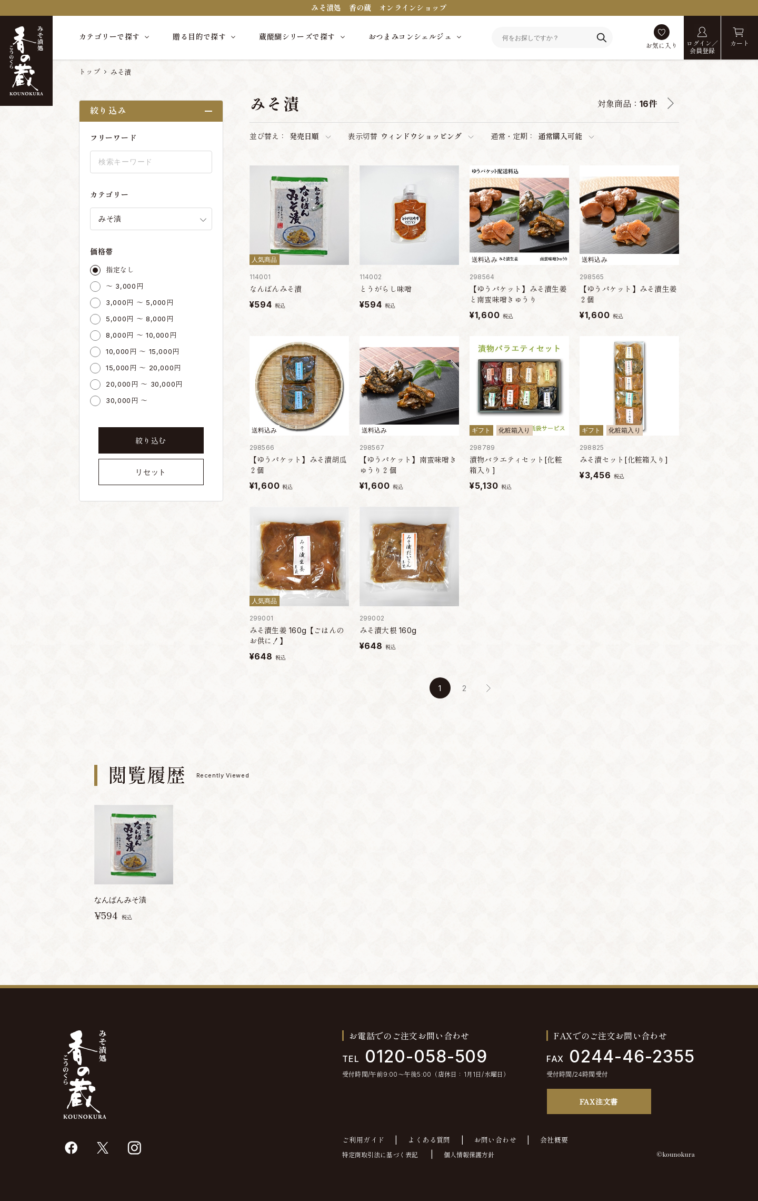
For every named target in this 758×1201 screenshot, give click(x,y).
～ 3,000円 (124, 286)
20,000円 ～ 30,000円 (144, 384)
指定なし (120, 269)
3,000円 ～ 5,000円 (140, 302)
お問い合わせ (495, 1140)
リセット (150, 472)
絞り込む (150, 440)
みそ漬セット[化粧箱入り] (624, 459)
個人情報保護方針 (469, 1155)
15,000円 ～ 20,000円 (143, 367)
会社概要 (554, 1140)
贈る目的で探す (199, 36)
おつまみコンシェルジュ (410, 36)
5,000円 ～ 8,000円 (140, 318)
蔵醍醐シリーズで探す (297, 36)
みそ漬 (121, 72)
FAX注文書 (599, 1101)
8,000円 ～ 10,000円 (141, 335)
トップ (89, 71)
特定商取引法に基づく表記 (380, 1155)
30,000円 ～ (127, 400)
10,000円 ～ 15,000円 (142, 351)
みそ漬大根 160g (388, 630)
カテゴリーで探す (109, 36)
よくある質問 (429, 1140)
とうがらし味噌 (386, 288)
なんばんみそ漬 (276, 288)
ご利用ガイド (363, 1140)
